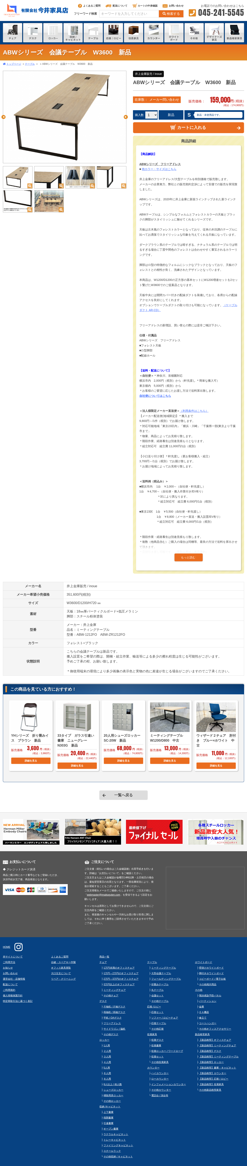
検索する (171, 13)
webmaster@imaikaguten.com (103, 894)
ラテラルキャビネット (116, 1134)
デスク (103, 1001)
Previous (3, 117)
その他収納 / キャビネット (118, 1156)
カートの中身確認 (145, 5)
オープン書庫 (111, 1128)
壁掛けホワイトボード (211, 967)
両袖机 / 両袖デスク (114, 1012)
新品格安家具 (202, 1034)
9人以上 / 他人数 (113, 1084)
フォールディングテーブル (166, 978)
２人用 (107, 1051)
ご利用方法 (9, 962)
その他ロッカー (112, 1101)
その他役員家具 (160, 1062)
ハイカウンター (160, 1073)
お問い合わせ (173, 5)
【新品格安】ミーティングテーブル (219, 1056)
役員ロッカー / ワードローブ (167, 1051)
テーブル (30, 64)
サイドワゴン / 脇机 (114, 1028)
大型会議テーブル (161, 973)
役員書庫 (156, 1045)
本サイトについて (13, 956)
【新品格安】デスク (210, 1051)
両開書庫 (108, 1117)
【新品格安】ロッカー (211, 1062)
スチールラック (112, 1151)
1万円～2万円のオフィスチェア (121, 973)
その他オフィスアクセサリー (215, 1028)
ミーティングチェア (115, 990)
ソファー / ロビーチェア (164, 1017)
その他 (198, 990)
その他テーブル (160, 1001)
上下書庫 (108, 1112)
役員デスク (157, 1040)
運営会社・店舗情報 (14, 978)
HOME (6, 947)
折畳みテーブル (160, 984)
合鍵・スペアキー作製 (63, 962)
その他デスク (111, 1034)
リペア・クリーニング (63, 978)
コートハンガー (207, 1023)
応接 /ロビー (154, 1006)
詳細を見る (31, 760)
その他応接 (157, 1028)
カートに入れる (188, 127)
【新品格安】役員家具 (211, 1084)
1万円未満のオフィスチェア (119, 967)
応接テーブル (158, 1023)
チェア (103, 962)
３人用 (107, 1056)
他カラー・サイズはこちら (159, 169)
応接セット (157, 1012)
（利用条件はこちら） (194, 410)
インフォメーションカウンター (168, 1084)
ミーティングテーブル (163, 967)
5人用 (107, 1067)
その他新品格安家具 (210, 1089)
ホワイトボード (203, 962)
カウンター (153, 1067)
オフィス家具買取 (61, 967)
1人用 (107, 1045)
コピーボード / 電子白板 (212, 978)
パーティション (207, 1001)
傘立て (202, 1017)
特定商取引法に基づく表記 (18, 1001)
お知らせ (8, 967)
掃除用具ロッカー (113, 1095)
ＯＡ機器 (204, 1012)
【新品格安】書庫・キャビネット (217, 1067)
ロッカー (104, 1040)
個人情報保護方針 (13, 995)
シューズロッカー (113, 1089)
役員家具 (152, 1034)
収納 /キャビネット (110, 1106)
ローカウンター (160, 1078)
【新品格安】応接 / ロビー (213, 1078)
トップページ (13, 64)
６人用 (107, 1073)
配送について (116, 5)
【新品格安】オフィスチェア (215, 1040)
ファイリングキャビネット (118, 1145)
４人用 (107, 1062)
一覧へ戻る (123, 795)
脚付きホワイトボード (211, 973)
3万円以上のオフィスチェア (119, 984)
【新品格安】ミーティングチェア (217, 1045)
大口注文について (61, 973)
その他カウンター (161, 1089)
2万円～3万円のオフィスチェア (121, 978)
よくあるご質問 (89, 5)
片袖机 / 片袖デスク (114, 1006)
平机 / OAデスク (112, 1017)
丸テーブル (157, 990)
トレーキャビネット (115, 1139)
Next (126, 117)
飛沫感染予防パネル (210, 995)
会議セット (157, 995)
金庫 (201, 1006)
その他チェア (111, 995)
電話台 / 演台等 (159, 1095)
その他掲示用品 (207, 984)
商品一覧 (104, 956)
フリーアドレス (112, 1023)
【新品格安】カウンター (212, 1073)
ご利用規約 (9, 990)
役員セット (157, 1056)
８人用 (107, 1078)
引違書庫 (108, 1123)
